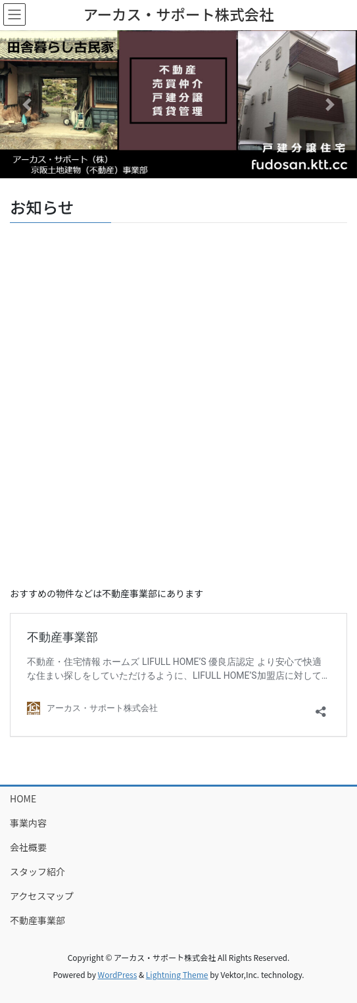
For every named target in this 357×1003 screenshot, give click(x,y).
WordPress (117, 974)
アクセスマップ (42, 895)
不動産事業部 (37, 920)
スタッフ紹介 (37, 871)
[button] (26, 104)
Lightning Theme (177, 974)
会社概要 (28, 847)
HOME (23, 798)
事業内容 (28, 822)
